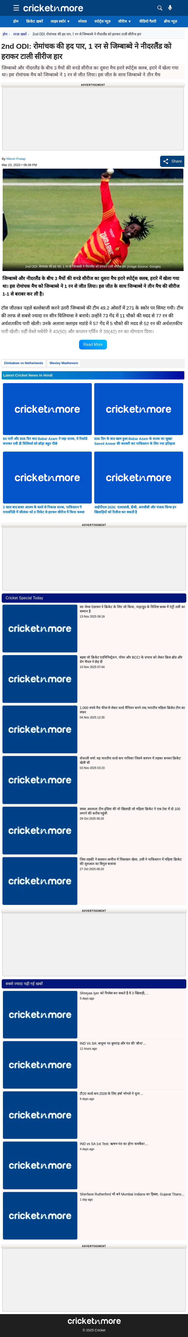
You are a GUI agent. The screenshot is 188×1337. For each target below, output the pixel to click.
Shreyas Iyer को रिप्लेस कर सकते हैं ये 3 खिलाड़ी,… (114, 993)
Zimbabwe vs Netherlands (23, 363)
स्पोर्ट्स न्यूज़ (102, 21)
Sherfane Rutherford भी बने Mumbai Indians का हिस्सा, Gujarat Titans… (132, 1194)
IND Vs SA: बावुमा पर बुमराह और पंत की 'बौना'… (113, 1043)
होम (15, 21)
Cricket (100, 1330)
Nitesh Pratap (16, 159)
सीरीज (124, 21)
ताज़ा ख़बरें (19, 34)
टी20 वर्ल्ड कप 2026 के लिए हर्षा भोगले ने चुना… (111, 1093)
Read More (93, 344)
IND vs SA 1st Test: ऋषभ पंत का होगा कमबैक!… (114, 1144)
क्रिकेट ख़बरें (34, 21)
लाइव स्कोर (60, 21)
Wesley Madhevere (64, 363)
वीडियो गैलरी (147, 21)
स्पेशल (82, 21)
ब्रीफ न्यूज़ (170, 21)
